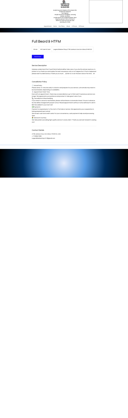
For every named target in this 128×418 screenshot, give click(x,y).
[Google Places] (64, 401)
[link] (38, 56)
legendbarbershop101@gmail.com (64, 411)
